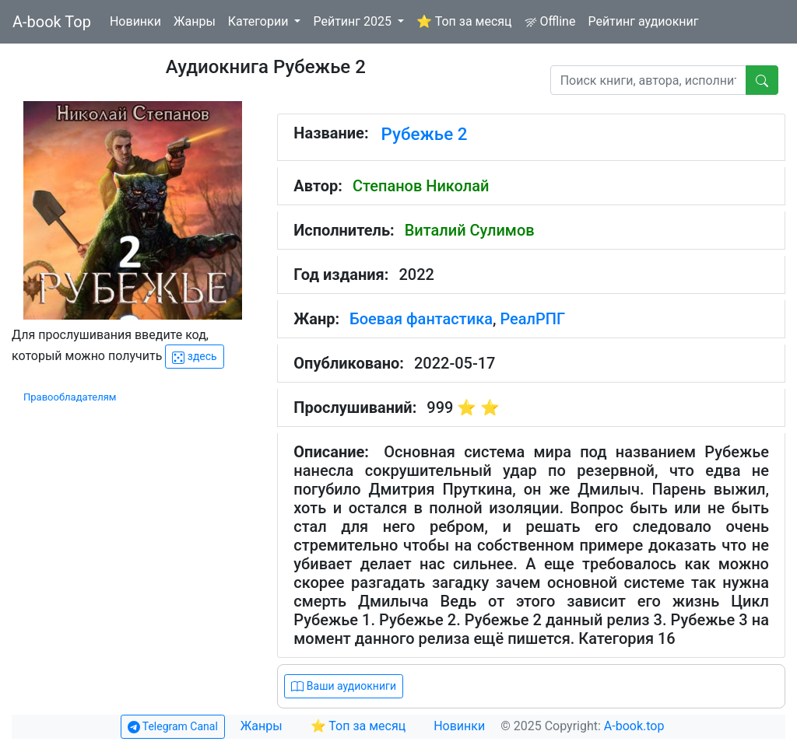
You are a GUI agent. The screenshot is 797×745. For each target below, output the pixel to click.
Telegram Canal (173, 726)
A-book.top (634, 726)
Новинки (135, 21)
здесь (194, 356)
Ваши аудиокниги (343, 686)
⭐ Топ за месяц (464, 21)
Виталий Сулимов (470, 230)
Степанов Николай (421, 186)
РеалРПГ (532, 319)
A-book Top (51, 21)
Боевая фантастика (421, 319)
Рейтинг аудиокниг (643, 21)
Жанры (195, 21)
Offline (550, 21)
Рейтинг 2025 (354, 21)
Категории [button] (260, 21)
